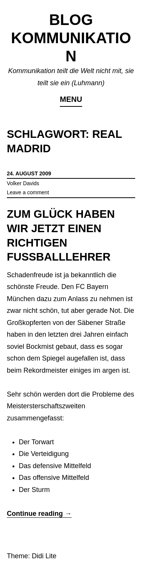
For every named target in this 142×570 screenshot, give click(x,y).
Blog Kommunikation (71, 37)
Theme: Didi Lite (31, 556)
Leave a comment (28, 192)
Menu (71, 99)
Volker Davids (23, 183)
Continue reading (39, 513)
